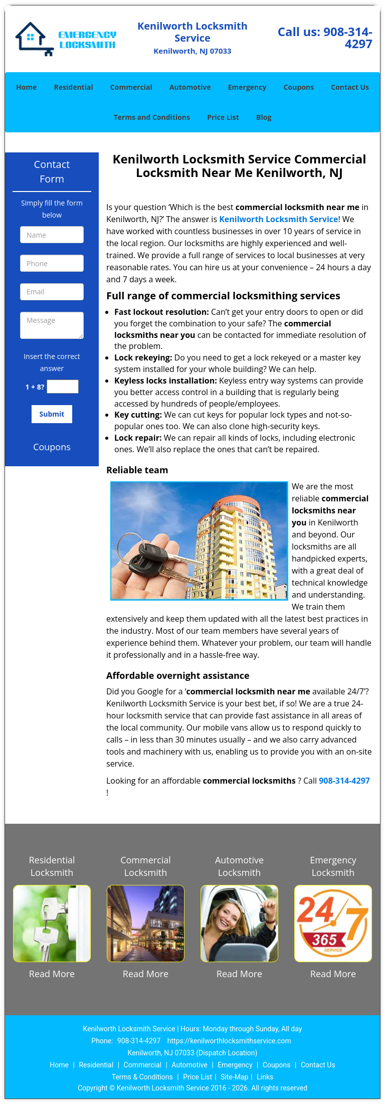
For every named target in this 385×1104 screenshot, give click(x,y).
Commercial (131, 87)
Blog (263, 117)
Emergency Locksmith (333, 866)
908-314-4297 (347, 37)
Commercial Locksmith (145, 866)
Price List (223, 117)
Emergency (247, 87)
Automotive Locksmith (239, 866)
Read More (52, 974)
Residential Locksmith (52, 866)
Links (265, 1077)
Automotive (190, 87)
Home (26, 87)
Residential (73, 87)
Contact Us (350, 87)
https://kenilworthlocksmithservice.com (229, 1041)
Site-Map (234, 1077)
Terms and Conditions (152, 117)
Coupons (299, 87)
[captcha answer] (63, 387)
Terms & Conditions (142, 1077)
